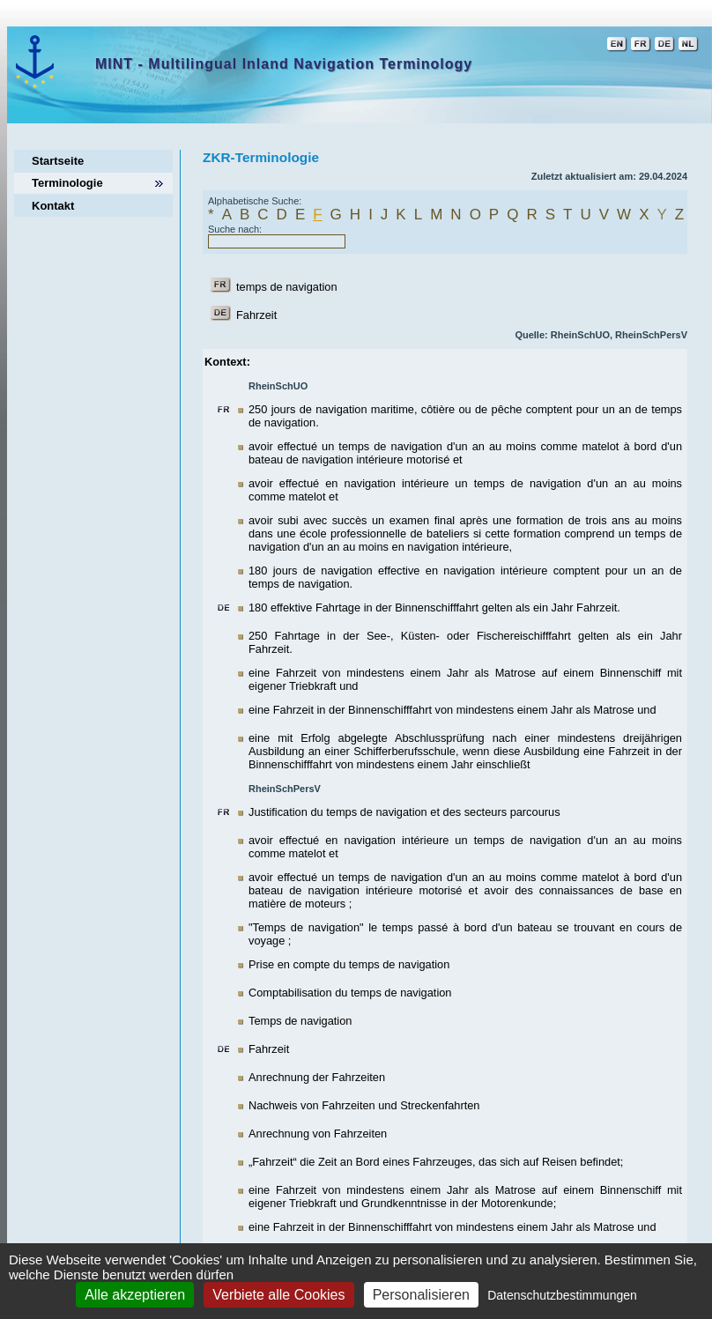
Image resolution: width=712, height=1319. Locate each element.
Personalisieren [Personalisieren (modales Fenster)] (421, 1294)
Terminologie (67, 182)
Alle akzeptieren (135, 1294)
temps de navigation (286, 286)
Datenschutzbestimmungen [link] (562, 1295)
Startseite (58, 160)
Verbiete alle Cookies (278, 1294)
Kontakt (53, 205)
